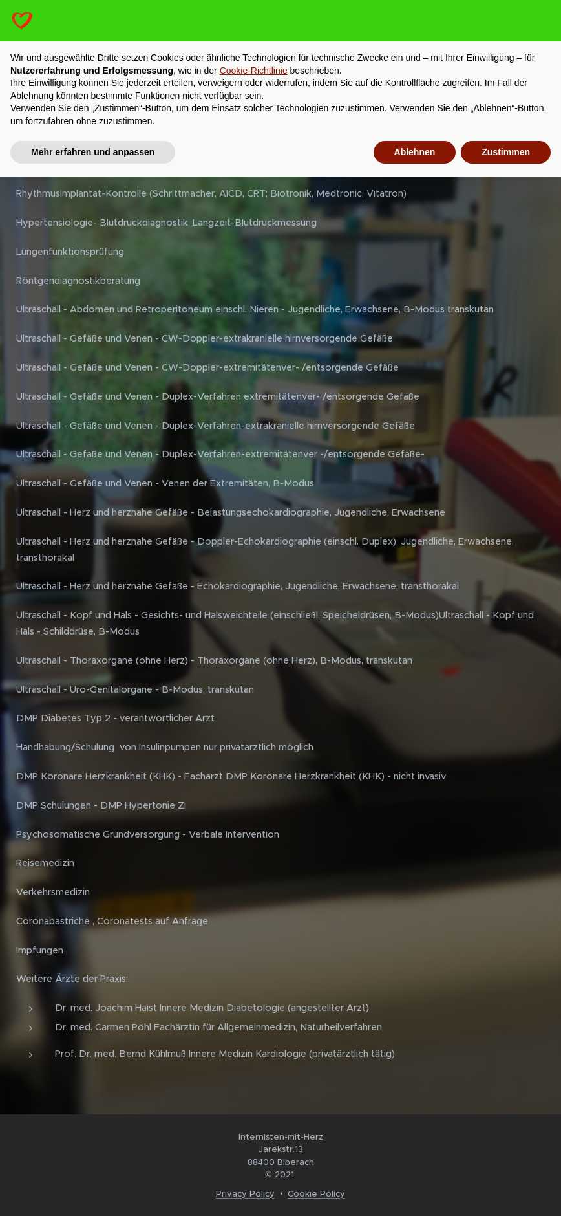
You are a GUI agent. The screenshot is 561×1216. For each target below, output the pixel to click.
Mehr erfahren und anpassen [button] (92, 152)
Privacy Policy (245, 1193)
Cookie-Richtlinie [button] (254, 70)
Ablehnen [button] (415, 152)
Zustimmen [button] (506, 152)
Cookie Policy (316, 1193)
